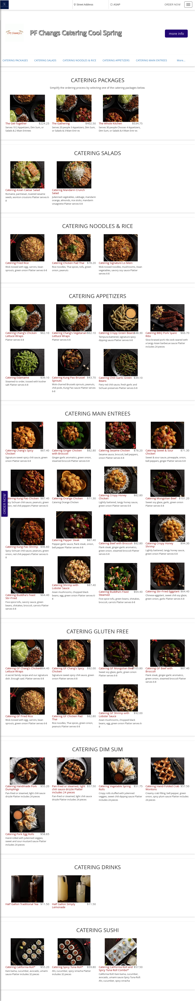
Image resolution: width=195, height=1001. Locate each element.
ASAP (116, 4)
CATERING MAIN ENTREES (151, 60)
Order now (173, 4)
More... (181, 60)
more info (176, 33)
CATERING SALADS (45, 60)
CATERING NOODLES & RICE (79, 60)
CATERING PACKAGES (15, 60)
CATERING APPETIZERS (116, 60)
